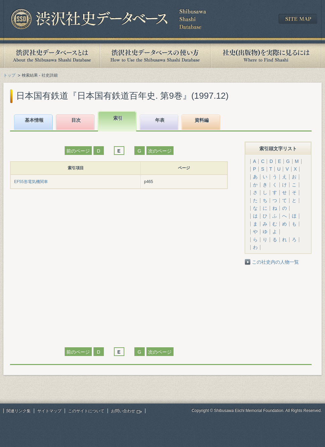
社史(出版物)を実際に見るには (266, 55)
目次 (76, 120)
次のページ (160, 151)
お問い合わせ (123, 411)
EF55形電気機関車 (31, 181)
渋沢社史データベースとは (51, 55)
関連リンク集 (18, 411)
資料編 (202, 120)
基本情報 (34, 120)
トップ (9, 75)
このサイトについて (86, 411)
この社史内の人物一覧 (275, 262)
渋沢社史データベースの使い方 (155, 55)
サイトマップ (49, 411)
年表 (160, 120)
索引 (118, 118)
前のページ (78, 151)
